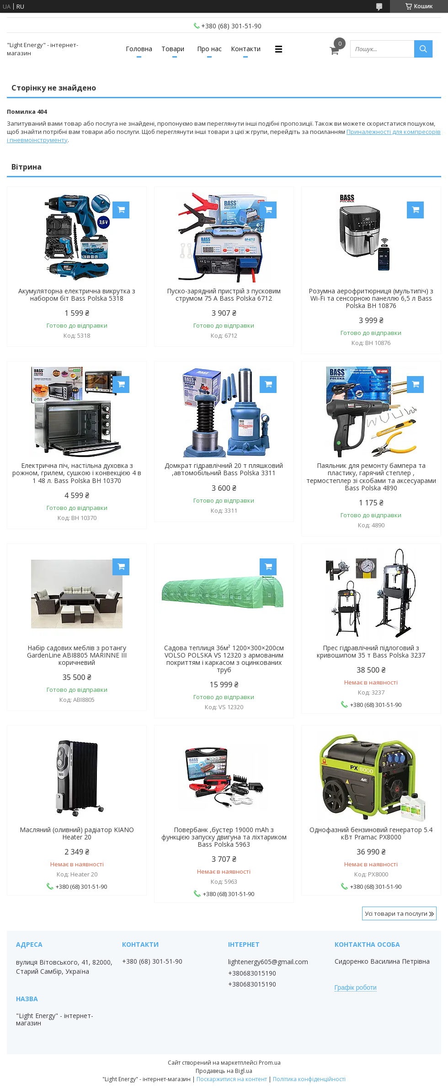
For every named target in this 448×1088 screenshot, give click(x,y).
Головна (139, 48)
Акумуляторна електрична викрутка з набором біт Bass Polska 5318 (76, 294)
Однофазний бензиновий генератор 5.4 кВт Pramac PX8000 (370, 833)
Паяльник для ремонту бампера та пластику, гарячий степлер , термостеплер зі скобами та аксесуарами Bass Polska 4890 (371, 476)
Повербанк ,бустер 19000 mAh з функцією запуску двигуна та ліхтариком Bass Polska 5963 (224, 837)
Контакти (246, 48)
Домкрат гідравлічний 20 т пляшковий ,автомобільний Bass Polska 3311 (224, 469)
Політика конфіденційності (309, 1079)
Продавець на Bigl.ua (224, 1071)
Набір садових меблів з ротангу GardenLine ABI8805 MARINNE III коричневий (77, 655)
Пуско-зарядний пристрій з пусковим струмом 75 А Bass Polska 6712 (224, 294)
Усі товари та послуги (396, 913)
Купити (120, 210)
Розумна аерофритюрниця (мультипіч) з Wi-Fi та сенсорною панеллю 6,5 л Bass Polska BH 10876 (371, 298)
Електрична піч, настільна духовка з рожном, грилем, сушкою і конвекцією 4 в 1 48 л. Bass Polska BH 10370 (76, 473)
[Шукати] (423, 49)
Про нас (209, 48)
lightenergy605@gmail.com (268, 962)
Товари (172, 48)
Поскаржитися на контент (232, 1079)
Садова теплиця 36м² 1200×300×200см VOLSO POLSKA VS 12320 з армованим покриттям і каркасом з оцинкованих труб (224, 659)
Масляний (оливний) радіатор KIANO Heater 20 (77, 833)
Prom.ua (270, 1063)
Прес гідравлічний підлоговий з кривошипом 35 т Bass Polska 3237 (371, 651)
